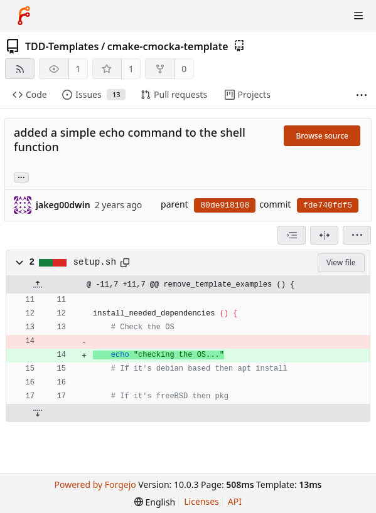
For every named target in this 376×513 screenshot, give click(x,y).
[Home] (23, 15)
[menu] (357, 235)
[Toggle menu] (358, 15)
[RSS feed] (20, 68)
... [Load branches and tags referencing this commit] (21, 176)
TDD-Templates (62, 46)
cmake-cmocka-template (167, 46)
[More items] (361, 95)
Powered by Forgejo (95, 484)
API (235, 501)
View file (340, 262)
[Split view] (324, 235)
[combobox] (291, 235)
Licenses (201, 501)
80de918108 (224, 205)
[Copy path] (125, 263)
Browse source (322, 135)
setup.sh (94, 262)
